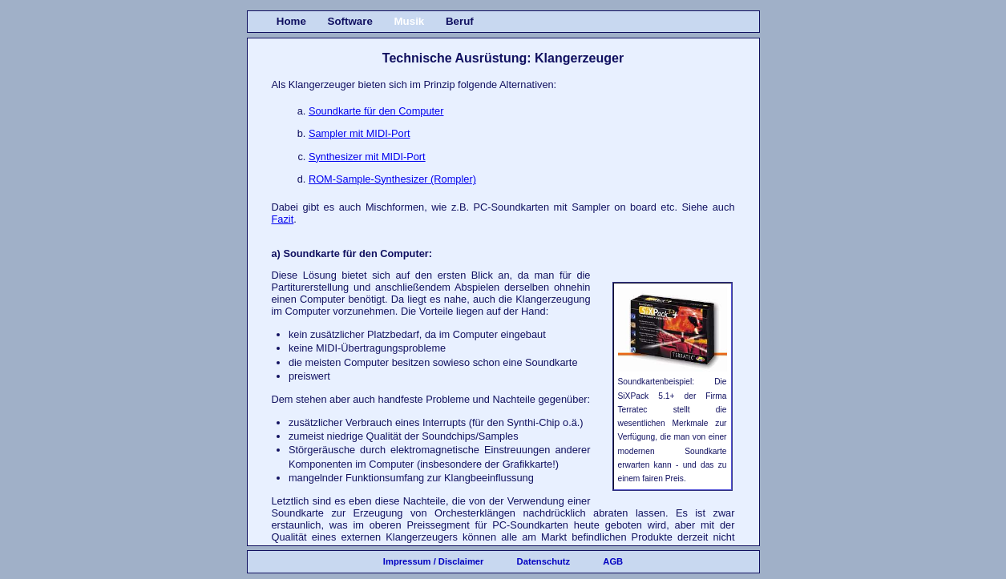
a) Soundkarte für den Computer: (352, 253)
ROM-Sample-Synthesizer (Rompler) (392, 179)
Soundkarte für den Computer (376, 111)
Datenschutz (544, 561)
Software (350, 21)
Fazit (283, 219)
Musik (409, 21)
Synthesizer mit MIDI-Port (367, 157)
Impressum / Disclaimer (433, 561)
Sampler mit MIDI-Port (359, 133)
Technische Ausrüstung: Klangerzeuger (503, 58)
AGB (613, 561)
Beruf (460, 21)
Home (291, 21)
